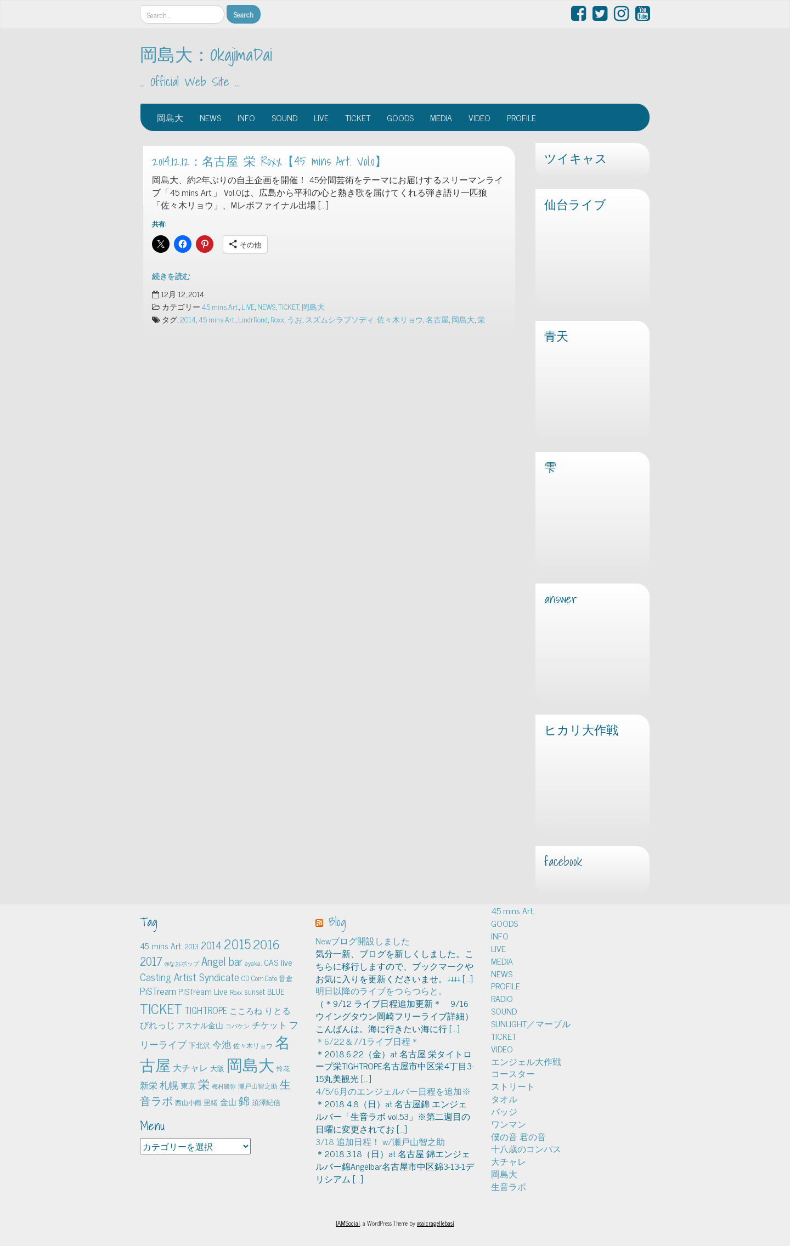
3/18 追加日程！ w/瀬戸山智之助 (380, 1141)
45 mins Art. (220, 307)
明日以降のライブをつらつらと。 (381, 990)
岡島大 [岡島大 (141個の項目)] (250, 1064)
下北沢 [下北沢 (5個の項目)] (199, 1045)
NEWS (210, 117)
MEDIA (441, 117)
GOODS (400, 117)
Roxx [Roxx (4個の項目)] (236, 992)
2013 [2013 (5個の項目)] (192, 946)
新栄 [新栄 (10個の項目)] (148, 1085)
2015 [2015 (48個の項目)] (237, 943)
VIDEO (479, 117)
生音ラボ (508, 1186)
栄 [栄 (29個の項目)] (204, 1083)
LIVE (321, 117)
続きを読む (171, 276)
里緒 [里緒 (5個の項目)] (211, 1102)
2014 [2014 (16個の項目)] (211, 945)
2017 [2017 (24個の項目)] (151, 961)
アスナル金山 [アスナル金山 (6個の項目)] (200, 1025)
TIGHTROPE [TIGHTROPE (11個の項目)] (205, 1010)
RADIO (502, 998)
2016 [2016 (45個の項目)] (266, 943)
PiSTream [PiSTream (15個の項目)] (158, 991)
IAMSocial (348, 1223)
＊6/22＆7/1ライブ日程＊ (367, 1041)
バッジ (504, 1111)
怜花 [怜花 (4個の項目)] (283, 1068)
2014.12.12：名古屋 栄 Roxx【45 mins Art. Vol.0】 (269, 161)
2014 (188, 319)
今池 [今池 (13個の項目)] (221, 1044)
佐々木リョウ (400, 319)
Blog (337, 922)
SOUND (284, 117)
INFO (246, 117)
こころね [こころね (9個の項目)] (245, 1010)
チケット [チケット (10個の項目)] (269, 1024)
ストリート (513, 1086)
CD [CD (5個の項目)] (245, 978)
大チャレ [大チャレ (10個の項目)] (190, 1067)
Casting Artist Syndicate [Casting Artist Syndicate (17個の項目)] (189, 977)
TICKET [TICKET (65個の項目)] (161, 1008)
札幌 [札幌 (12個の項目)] (169, 1084)
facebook (563, 861)
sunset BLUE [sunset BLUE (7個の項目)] (264, 991)
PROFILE (521, 117)
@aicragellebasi (435, 1223)
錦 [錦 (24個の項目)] (244, 1100)
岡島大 (170, 117)
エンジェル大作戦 (526, 1061)
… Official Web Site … (190, 82)
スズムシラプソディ (339, 319)
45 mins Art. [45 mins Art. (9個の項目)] (161, 946)
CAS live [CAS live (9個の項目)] (278, 962)
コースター (513, 1073)
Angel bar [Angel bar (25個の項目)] (221, 961)
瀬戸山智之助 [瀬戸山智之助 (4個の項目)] (258, 1085)
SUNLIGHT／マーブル (531, 1023)
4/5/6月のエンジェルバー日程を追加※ (393, 1091)
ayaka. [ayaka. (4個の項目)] (253, 963)
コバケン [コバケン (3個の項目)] (237, 1025)
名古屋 (437, 319)
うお (294, 319)
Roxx (277, 319)
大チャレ (508, 1161)
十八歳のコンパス (526, 1148)
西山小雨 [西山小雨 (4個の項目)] (188, 1102)
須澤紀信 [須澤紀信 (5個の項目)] (266, 1102)
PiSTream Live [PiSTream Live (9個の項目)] (203, 991)
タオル (504, 1098)
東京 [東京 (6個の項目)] (188, 1085)
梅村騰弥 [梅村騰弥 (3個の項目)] (224, 1086)
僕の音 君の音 (518, 1136)
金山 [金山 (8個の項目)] (228, 1101)
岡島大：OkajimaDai (206, 54)
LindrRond (253, 319)
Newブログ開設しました (362, 940)
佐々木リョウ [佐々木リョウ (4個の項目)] (253, 1045)
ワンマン (508, 1124)
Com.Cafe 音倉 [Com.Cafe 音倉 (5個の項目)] (272, 978)
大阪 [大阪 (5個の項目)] (217, 1068)
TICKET (357, 117)
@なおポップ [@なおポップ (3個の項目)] (182, 963)
